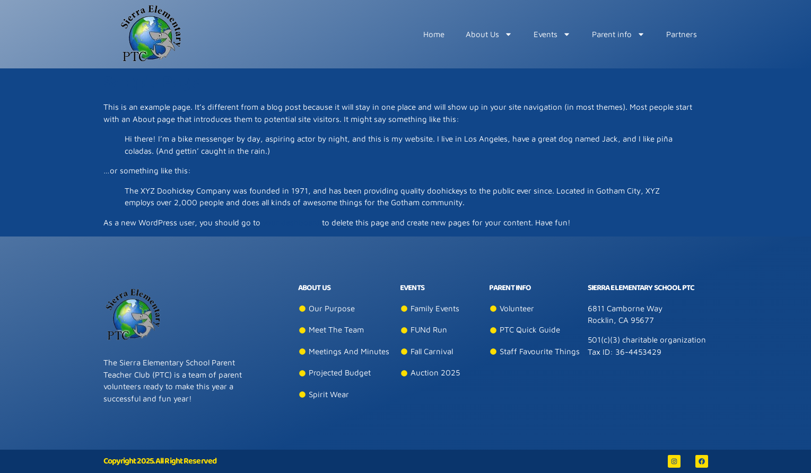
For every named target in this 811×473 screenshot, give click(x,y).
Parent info (618, 34)
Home (433, 34)
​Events (552, 34)
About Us (489, 34)
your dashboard (291, 222)
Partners (681, 34)
